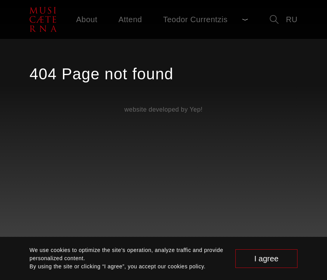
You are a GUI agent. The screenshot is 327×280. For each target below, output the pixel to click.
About (86, 19)
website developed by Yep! (163, 109)
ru (291, 19)
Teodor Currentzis (195, 19)
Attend (130, 19)
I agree (266, 258)
